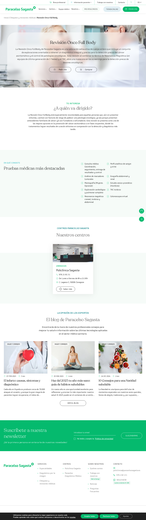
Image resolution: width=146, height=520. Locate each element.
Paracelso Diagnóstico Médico (73, 474)
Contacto (121, 2)
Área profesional (57, 2)
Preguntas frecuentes (94, 490)
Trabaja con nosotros (105, 2)
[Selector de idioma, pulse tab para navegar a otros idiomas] (138, 2)
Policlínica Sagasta (72, 468)
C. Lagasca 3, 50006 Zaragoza (70, 282)
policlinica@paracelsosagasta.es (126, 470)
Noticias (93, 484)
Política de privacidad (104, 439)
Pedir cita (61, 69)
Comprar (84, 69)
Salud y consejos (13, 344)
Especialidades (46, 468)
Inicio (6, 17)
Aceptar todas (89, 516)
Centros (53, 9)
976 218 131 (121, 475)
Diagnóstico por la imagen (47, 474)
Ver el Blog (73, 403)
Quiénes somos (96, 468)
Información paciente (81, 2)
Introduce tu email (82, 432)
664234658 (121, 480)
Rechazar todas (109, 516)
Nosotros (75, 9)
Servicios (43, 9)
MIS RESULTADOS (90, 9)
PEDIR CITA (131, 9)
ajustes (72, 517)
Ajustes (126, 516)
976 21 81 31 (63, 274)
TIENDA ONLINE (112, 9)
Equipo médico (64, 9)
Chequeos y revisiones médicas (23, 17)
